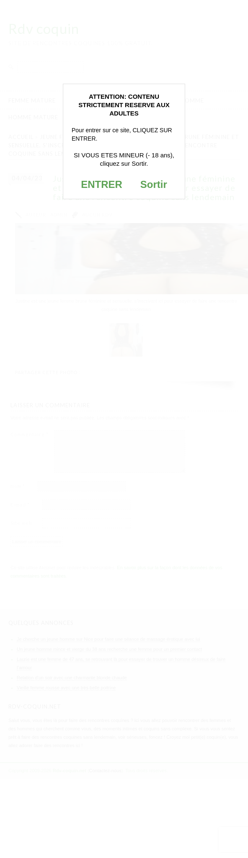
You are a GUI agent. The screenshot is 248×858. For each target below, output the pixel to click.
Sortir (153, 184)
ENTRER (101, 184)
